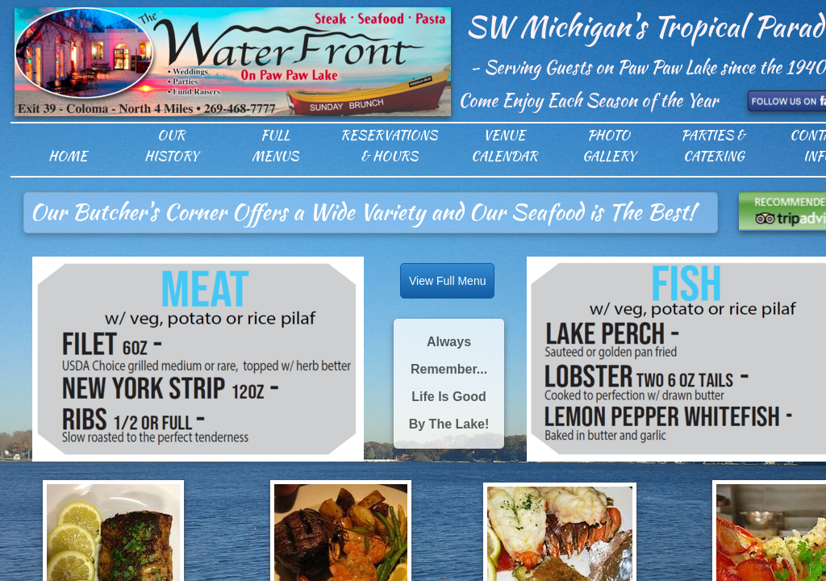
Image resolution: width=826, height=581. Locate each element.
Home (67, 156)
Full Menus (275, 145)
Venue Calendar (504, 145)
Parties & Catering (713, 145)
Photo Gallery (609, 145)
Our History (171, 145)
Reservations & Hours (388, 145)
